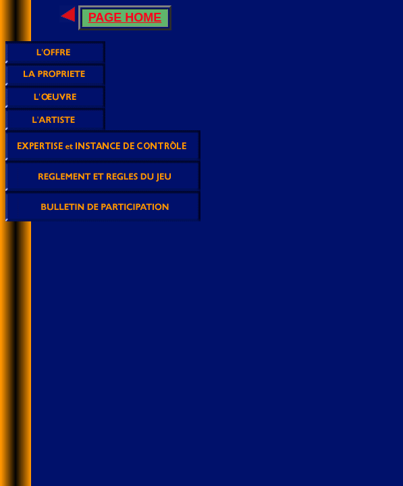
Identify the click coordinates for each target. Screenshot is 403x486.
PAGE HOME (125, 17)
